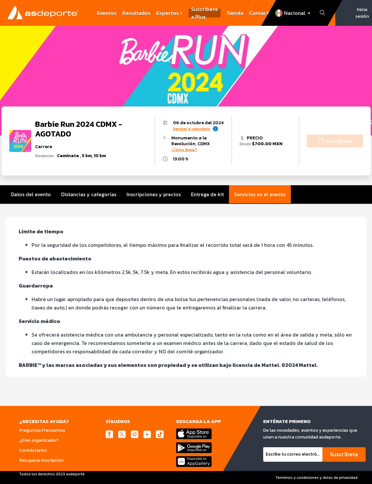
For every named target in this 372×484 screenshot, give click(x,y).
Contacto (260, 13)
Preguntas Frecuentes (42, 430)
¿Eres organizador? (39, 440)
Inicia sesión (362, 13)
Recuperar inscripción (41, 460)
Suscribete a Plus (204, 13)
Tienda (234, 13)
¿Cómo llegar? (184, 150)
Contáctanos (33, 450)
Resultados (136, 13)
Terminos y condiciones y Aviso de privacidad (316, 477)
